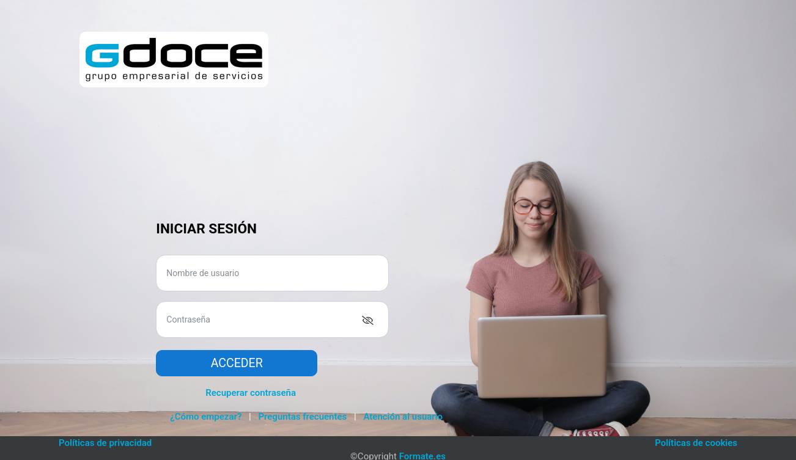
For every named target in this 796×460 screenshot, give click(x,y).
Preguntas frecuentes (302, 416)
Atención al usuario (403, 416)
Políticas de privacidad (105, 442)
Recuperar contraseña (250, 392)
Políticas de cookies (696, 442)
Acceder (237, 363)
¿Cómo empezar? (205, 416)
